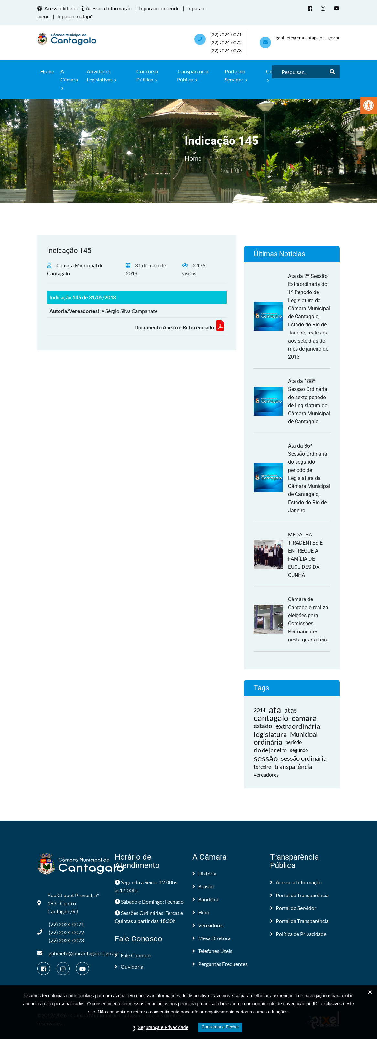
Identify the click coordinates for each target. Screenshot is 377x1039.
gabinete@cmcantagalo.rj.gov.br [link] (308, 37)
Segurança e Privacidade (163, 1027)
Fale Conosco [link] (133, 955)
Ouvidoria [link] (129, 966)
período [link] (293, 742)
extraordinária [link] (297, 726)
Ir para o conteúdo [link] (159, 8)
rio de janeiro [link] (270, 750)
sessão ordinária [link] (304, 758)
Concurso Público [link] (147, 75)
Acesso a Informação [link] (108, 8)
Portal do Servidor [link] (236, 75)
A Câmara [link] (69, 79)
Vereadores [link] (208, 925)
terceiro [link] (262, 766)
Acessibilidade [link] (57, 8)
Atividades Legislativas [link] (101, 75)
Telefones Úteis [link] (212, 951)
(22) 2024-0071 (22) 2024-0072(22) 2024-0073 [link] (226, 42)
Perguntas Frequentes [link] (220, 964)
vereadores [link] (266, 774)
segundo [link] (299, 750)
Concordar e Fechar (220, 1026)
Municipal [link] (304, 734)
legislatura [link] (270, 734)
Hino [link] (200, 912)
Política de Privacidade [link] (298, 934)
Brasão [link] (203, 886)
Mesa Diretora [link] (211, 938)
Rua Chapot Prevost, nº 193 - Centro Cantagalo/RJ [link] (68, 903)
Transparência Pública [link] (192, 75)
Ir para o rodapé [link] (74, 16)
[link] (368, 105)
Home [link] (47, 71)
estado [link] (263, 725)
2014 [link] (259, 710)
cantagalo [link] (271, 718)
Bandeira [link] (205, 899)
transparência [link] (293, 766)
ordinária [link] (268, 742)
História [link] (204, 873)
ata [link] (275, 710)
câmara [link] (304, 718)
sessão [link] (266, 758)
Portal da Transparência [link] (299, 895)
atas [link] (290, 710)
